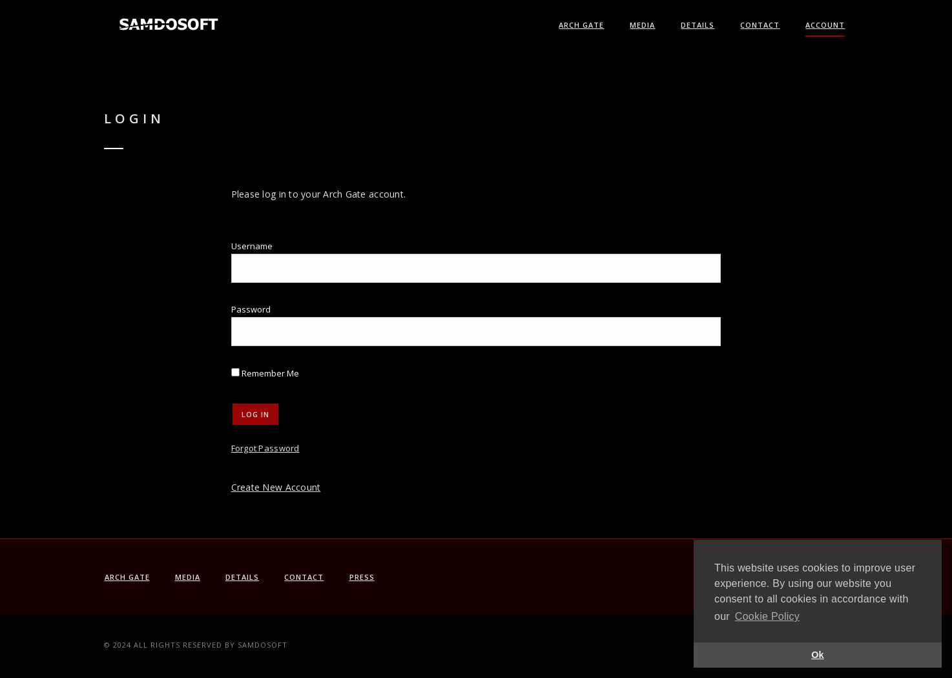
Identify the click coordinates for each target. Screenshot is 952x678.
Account (825, 25)
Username (252, 246)
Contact (760, 25)
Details (697, 25)
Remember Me (265, 373)
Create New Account (276, 487)
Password (251, 309)
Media (642, 25)
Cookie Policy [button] (767, 616)
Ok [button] (817, 655)
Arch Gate (581, 25)
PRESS (362, 577)
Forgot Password (265, 448)
